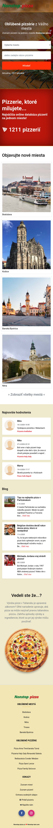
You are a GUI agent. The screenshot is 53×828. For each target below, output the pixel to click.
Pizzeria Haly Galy (24, 457)
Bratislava (26, 712)
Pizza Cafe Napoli (24, 476)
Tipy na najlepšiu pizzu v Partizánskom (29, 498)
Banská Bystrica (26, 732)
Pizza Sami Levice (26, 764)
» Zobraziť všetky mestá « (26, 394)
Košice (26, 717)
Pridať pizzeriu (28, 800)
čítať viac (26, 516)
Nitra (26, 722)
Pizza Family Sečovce (26, 769)
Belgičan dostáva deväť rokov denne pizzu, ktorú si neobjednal (31, 528)
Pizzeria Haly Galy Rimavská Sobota (26, 753)
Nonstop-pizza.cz (19, 824)
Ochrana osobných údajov (26, 795)
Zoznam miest (26, 785)
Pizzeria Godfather (24, 431)
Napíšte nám (27, 805)
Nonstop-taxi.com (33, 824)
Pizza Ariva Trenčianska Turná (26, 748)
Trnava (26, 727)
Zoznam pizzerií (26, 790)
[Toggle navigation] (47, 6)
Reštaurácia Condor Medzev (26, 758)
